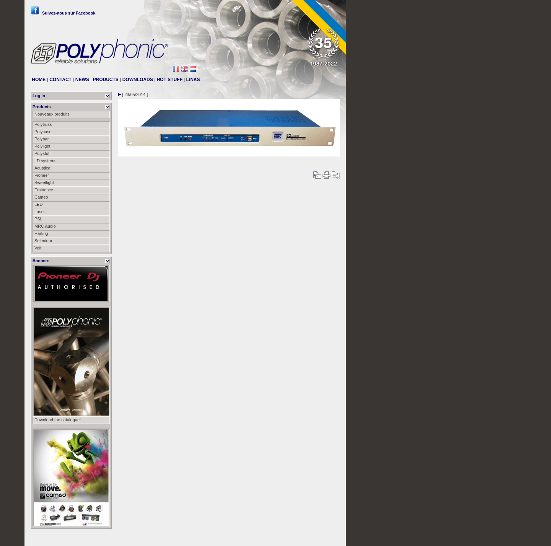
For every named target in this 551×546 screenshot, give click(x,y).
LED (38, 204)
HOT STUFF (169, 79)
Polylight (42, 146)
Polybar (41, 139)
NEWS (82, 79)
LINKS (193, 79)
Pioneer (41, 175)
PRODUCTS (106, 79)
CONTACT (60, 79)
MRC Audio (45, 226)
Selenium (43, 240)
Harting (41, 233)
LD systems (45, 160)
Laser (39, 211)
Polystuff (42, 153)
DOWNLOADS (137, 79)
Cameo (41, 197)
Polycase (43, 131)
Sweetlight (44, 182)
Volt (37, 248)
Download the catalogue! (57, 419)
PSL (38, 219)
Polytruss (43, 124)
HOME (39, 79)
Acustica (42, 168)
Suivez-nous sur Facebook (63, 13)
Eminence (43, 189)
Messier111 (329, 537)
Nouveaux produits (52, 114)
